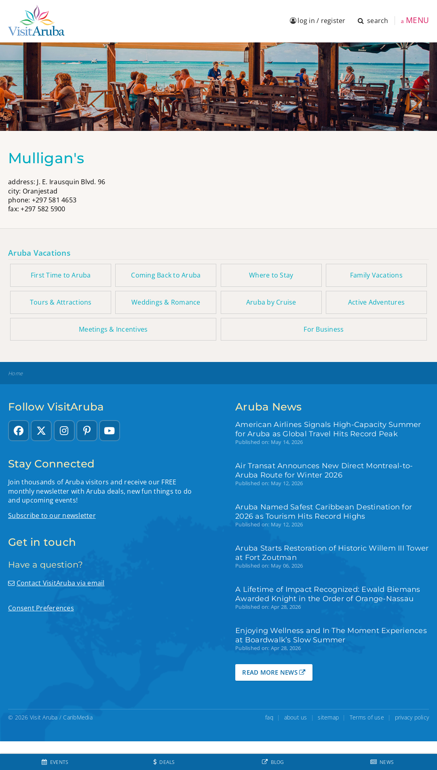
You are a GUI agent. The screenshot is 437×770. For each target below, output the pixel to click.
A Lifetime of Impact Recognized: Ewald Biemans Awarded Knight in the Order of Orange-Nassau (327, 594)
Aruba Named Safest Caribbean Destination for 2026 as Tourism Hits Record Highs (323, 511)
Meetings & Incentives (113, 329)
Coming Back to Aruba (166, 275)
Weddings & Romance (166, 302)
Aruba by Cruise (271, 302)
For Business (324, 329)
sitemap (328, 717)
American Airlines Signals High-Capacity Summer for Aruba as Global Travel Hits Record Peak (328, 429)
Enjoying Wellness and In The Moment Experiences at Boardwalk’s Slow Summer (331, 635)
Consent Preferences (41, 608)
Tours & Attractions (61, 302)
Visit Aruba (44, 717)
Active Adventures (376, 302)
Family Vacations (376, 275)
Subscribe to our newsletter (52, 515)
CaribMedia (78, 717)
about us (295, 717)
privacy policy (412, 717)
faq (269, 717)
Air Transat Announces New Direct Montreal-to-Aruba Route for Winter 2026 (324, 470)
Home (15, 373)
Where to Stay (271, 275)
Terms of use (367, 717)
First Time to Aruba (61, 275)
